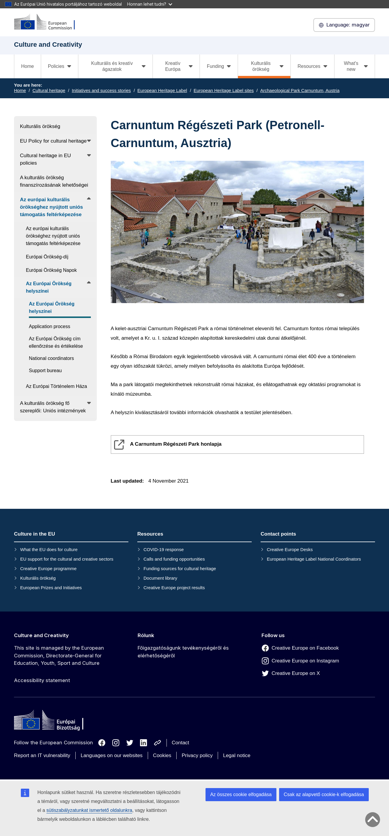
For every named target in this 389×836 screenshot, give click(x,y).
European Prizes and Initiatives (51, 587)
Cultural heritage (48, 90)
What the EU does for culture (49, 549)
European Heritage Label (162, 90)
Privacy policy (197, 755)
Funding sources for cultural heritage (180, 568)
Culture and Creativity (41, 635)
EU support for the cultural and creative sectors (66, 559)
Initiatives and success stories (101, 90)
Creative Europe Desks (290, 549)
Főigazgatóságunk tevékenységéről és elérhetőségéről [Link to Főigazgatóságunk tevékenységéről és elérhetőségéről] (183, 652)
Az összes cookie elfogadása (241, 794)
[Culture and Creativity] (48, 22)
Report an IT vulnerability (42, 755)
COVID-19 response (164, 549)
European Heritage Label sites (224, 90)
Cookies (162, 755)
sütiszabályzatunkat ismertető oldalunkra (89, 810)
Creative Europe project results (174, 587)
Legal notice (236, 755)
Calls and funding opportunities (174, 559)
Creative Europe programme (48, 568)
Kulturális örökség (38, 578)
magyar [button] (344, 25)
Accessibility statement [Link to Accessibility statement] (42, 680)
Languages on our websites (112, 755)
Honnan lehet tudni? (149, 4)
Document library (160, 578)
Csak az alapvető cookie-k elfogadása (324, 794)
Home (27, 66)
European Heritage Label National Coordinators (314, 559)
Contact (180, 742)
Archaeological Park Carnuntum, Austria (300, 90)
